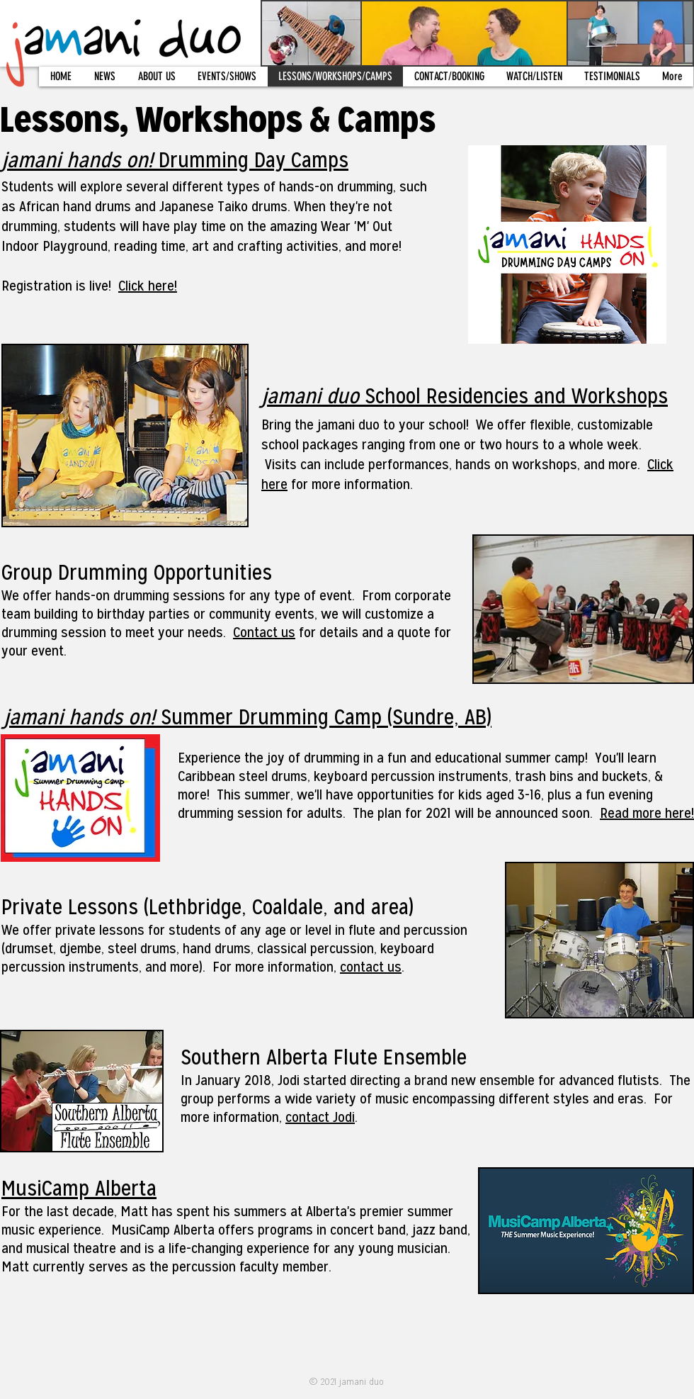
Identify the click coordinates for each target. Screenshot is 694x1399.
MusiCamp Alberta (79, 1188)
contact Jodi (320, 1117)
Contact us (264, 632)
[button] (156, 76)
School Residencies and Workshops (464, 396)
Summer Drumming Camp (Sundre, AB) (247, 717)
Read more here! (647, 813)
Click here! (147, 285)
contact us (371, 966)
